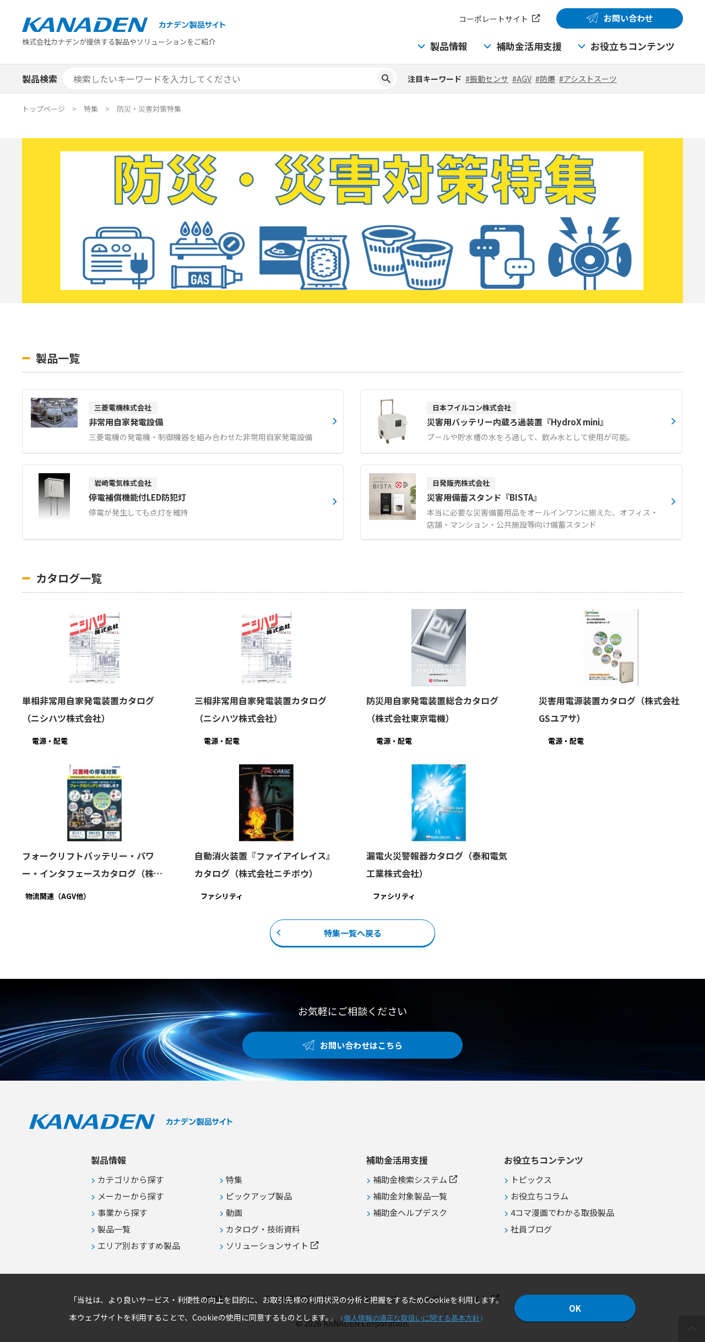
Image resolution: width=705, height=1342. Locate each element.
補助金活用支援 (529, 46)
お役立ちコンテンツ (632, 46)
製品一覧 (114, 1229)
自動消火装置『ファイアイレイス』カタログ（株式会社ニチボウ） (264, 864)
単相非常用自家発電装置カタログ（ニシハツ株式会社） (88, 709)
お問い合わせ (628, 18)
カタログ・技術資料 (263, 1229)
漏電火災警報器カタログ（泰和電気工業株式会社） (436, 864)
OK (575, 1308)
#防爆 (545, 78)
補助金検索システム (410, 1179)
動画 (234, 1212)
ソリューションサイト (267, 1245)
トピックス (531, 1179)
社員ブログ (531, 1229)
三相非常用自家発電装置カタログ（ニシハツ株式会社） (260, 709)
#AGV (522, 78)
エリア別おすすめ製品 (138, 1245)
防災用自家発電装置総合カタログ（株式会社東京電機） (432, 709)
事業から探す (122, 1212)
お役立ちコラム (539, 1196)
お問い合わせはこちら (361, 1045)
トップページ (43, 108)
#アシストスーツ (588, 78)
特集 (234, 1179)
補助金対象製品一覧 (410, 1196)
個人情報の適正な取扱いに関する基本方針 (412, 1318)
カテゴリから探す (130, 1179)
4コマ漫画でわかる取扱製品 (562, 1212)
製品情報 (449, 46)
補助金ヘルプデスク (410, 1212)
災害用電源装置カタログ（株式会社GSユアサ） (609, 709)
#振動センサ (486, 78)
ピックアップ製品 (259, 1196)
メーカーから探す (130, 1196)
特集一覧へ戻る (353, 932)
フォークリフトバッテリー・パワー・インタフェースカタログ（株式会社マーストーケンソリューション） (92, 865)
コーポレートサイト (493, 18)
